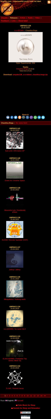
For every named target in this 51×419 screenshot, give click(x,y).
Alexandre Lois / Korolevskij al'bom (14, 211)
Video (37, 18)
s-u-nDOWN (19, 30)
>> (45, 396)
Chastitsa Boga (22, 69)
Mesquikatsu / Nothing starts (15, 299)
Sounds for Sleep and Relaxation (25, 408)
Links (13, 21)
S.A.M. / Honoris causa (15, 388)
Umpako (4, 18)
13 (38, 396)
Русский (19, 401)
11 (31, 396)
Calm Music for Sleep (25, 405)
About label (23, 21)
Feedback (5, 21)
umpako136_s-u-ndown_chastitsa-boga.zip (30, 75)
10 (28, 396)
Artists (23, 18)
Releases (14, 18)
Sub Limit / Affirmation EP (14, 151)
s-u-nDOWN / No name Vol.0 (15, 329)
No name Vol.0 (21, 123)
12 (34, 396)
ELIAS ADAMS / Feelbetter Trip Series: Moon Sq (15, 360)
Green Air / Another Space (15, 180)
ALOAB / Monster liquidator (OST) (15, 240)
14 (41, 396)
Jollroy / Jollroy (14, 270)
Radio (30, 18)
